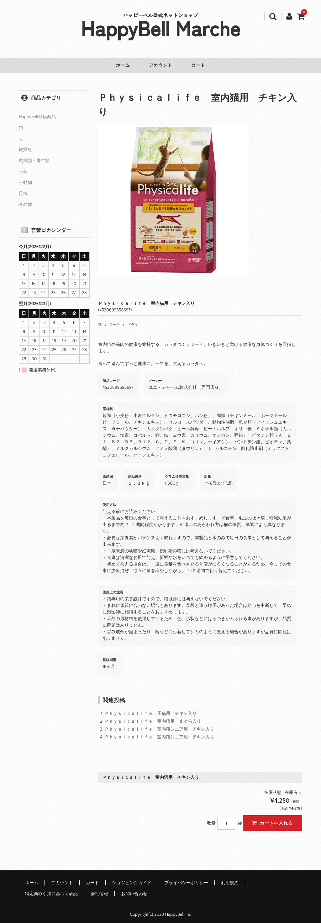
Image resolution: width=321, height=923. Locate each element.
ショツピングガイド (131, 878)
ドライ (133, 320)
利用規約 (230, 878)
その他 (25, 200)
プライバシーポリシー (186, 878)
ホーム (119, 65)
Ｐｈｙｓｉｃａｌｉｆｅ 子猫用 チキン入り (150, 709)
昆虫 (23, 189)
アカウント (160, 65)
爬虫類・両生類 (34, 156)
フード (114, 320)
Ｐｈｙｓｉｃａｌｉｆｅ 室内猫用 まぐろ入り (152, 717)
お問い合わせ (134, 889)
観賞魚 (25, 145)
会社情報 (99, 889)
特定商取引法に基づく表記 (51, 889)
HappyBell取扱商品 (37, 112)
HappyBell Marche (160, 27)
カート (203, 65)
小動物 (25, 178)
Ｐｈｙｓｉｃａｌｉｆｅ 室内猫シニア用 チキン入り (159, 724)
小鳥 (23, 167)
